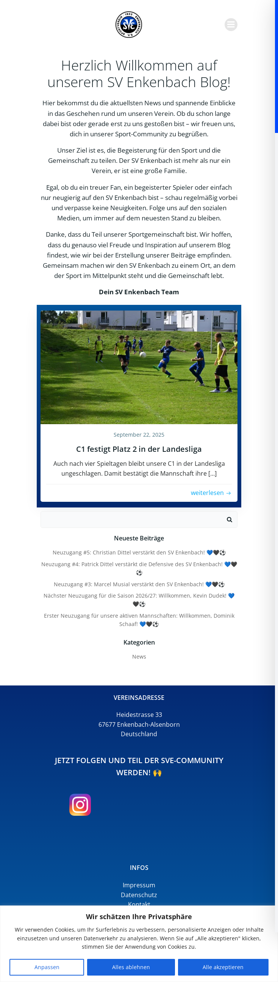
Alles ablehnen (131, 967)
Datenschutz (139, 895)
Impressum (139, 885)
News (139, 656)
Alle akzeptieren (223, 967)
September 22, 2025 (139, 434)
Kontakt (139, 904)
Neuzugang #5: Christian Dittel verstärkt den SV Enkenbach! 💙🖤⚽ (139, 552)
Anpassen (46, 967)
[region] (139, 944)
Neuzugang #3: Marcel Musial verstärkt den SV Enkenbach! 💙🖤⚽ (139, 584)
